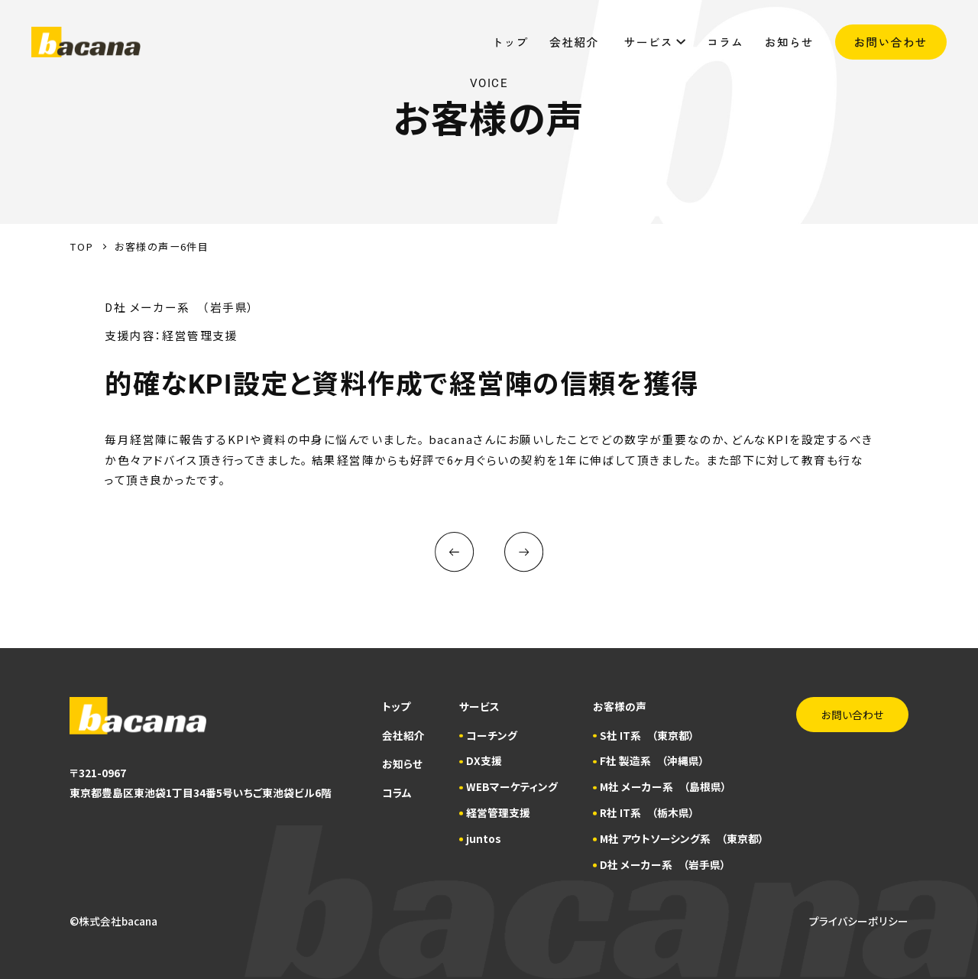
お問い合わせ (891, 42)
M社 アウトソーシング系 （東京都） (682, 838)
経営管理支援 (498, 812)
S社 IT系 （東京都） (647, 735)
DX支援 (484, 760)
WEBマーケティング (512, 786)
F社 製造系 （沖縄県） (652, 760)
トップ (510, 42)
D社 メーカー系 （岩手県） (663, 864)
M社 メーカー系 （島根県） (663, 786)
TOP (81, 246)
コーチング (491, 735)
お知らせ (789, 42)
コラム (725, 42)
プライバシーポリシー (858, 921)
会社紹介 (576, 42)
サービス (655, 42)
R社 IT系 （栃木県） (647, 812)
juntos (483, 838)
